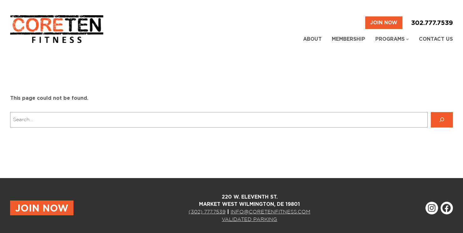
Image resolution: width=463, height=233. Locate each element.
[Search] (442, 120)
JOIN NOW (41, 208)
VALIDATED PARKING (249, 219)
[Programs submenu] (407, 39)
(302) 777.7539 (207, 211)
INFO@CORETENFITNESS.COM (270, 211)
